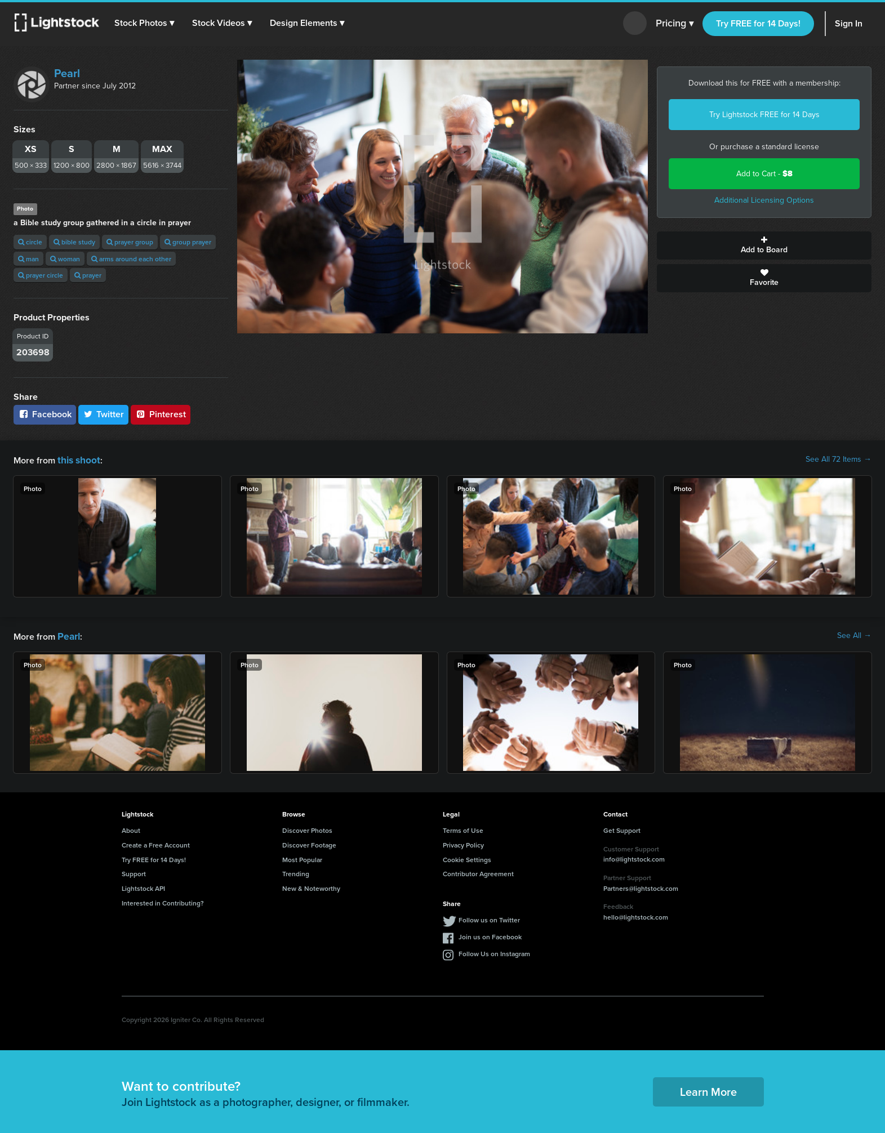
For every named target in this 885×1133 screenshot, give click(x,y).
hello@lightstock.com (635, 915)
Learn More (708, 1089)
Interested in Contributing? (163, 900)
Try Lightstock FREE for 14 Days (764, 115)
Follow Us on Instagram (494, 951)
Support (134, 871)
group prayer (187, 242)
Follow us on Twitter (489, 917)
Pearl (67, 73)
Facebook (45, 414)
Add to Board (764, 245)
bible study (74, 242)
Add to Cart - (764, 174)
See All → (854, 634)
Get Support (622, 828)
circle (30, 242)
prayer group (129, 242)
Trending (295, 871)
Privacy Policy (463, 842)
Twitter (103, 414)
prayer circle (40, 275)
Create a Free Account (156, 842)
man (28, 259)
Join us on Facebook (490, 934)
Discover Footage (309, 842)
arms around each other (131, 259)
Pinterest (160, 414)
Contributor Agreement (478, 871)
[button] (146, 23)
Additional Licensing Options (764, 200)
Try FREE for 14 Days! (758, 23)
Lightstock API (143, 886)
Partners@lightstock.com (640, 886)
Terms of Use (463, 828)
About (131, 828)
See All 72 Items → (838, 459)
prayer (87, 275)
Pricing (674, 23)
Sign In (848, 23)
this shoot (77, 459)
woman (65, 259)
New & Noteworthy (311, 886)
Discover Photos (307, 828)
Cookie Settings (467, 857)
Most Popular (302, 857)
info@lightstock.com (634, 857)
